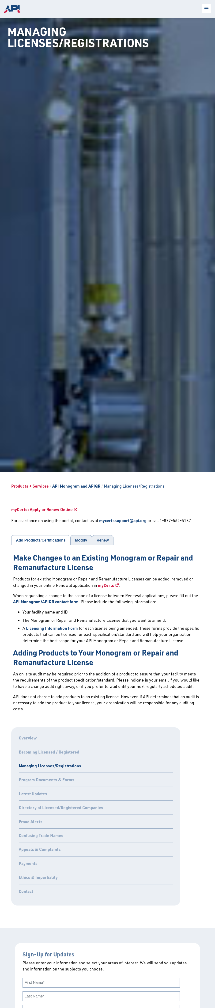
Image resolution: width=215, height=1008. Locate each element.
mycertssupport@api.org (123, 520)
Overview (28, 737)
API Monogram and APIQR (76, 486)
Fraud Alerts (30, 821)
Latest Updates (33, 793)
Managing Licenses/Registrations (50, 765)
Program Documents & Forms (46, 779)
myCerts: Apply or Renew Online (42, 509)
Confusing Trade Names (41, 835)
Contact (26, 891)
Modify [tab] (81, 540)
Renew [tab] (103, 540)
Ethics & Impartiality (38, 877)
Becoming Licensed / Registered (49, 751)
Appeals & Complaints (40, 849)
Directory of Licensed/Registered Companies (61, 807)
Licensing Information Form (52, 628)
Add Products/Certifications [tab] (41, 540)
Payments (28, 863)
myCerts (106, 585)
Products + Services (30, 486)
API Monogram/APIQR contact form (46, 601)
